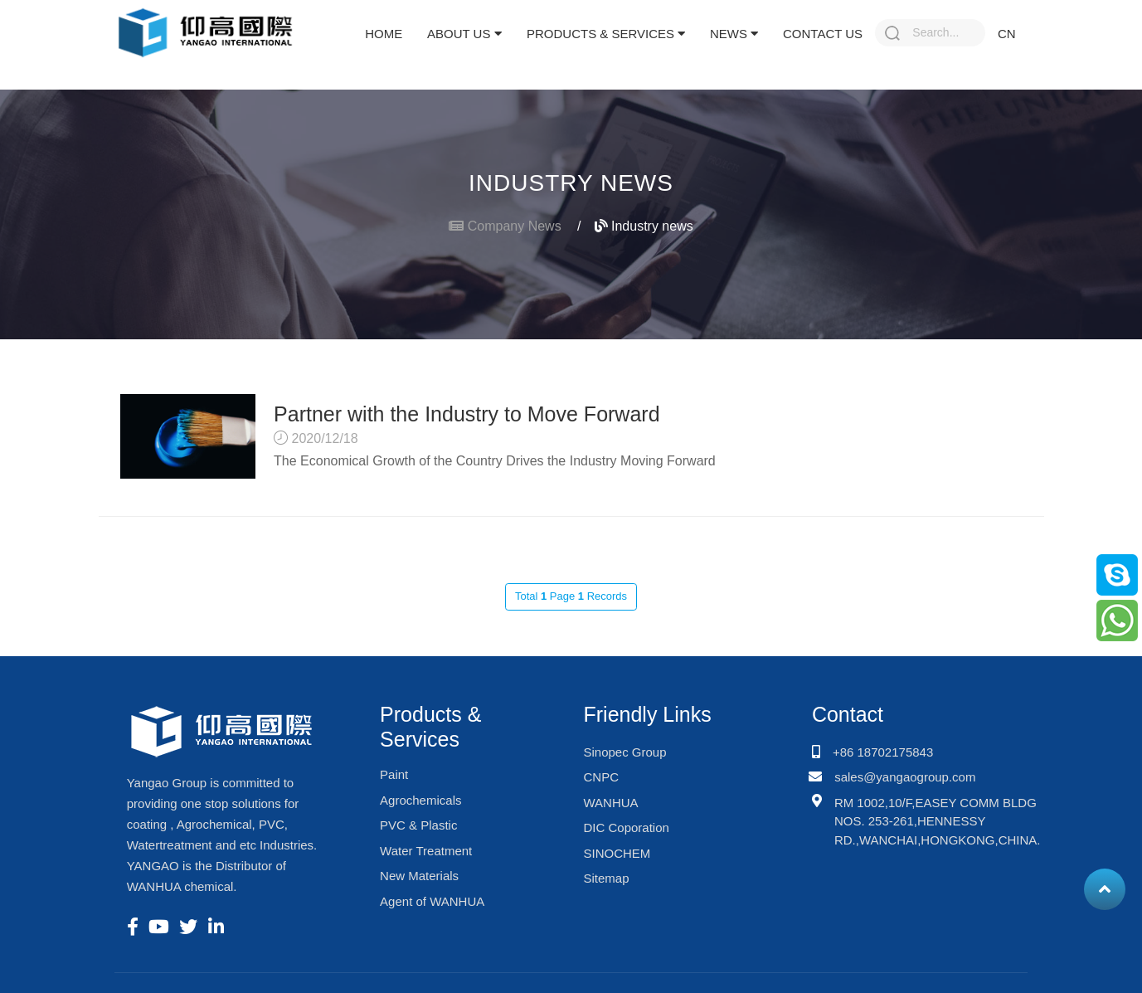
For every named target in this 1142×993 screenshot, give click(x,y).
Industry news (644, 226)
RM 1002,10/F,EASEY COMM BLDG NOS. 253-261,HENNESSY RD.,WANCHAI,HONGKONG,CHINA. (937, 821)
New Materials (419, 876)
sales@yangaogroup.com (904, 777)
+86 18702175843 (883, 752)
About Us (464, 34)
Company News (515, 226)
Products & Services (606, 34)
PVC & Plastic (418, 825)
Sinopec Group (624, 752)
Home (383, 34)
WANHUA (610, 803)
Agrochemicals (420, 800)
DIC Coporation (625, 827)
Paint (394, 774)
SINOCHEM (616, 853)
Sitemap (606, 878)
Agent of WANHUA (432, 901)
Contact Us (823, 34)
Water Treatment (426, 851)
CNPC (601, 777)
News (734, 34)
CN (1007, 34)
